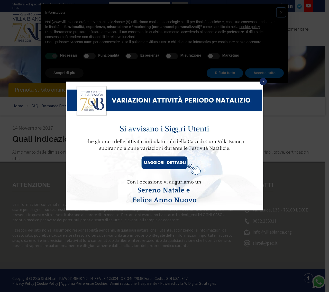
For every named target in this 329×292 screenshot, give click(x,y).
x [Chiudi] (263, 81)
